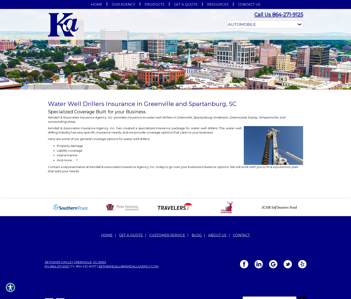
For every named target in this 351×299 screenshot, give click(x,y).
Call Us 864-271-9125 (278, 15)
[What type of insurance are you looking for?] (265, 24)
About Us (217, 215)
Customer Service (167, 215)
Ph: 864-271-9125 (57, 246)
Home (107, 215)
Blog (197, 215)
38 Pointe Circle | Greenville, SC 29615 (75, 242)
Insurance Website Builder (286, 290)
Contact (241, 215)
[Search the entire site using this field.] (269, 281)
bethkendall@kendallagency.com (129, 246)
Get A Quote (131, 215)
